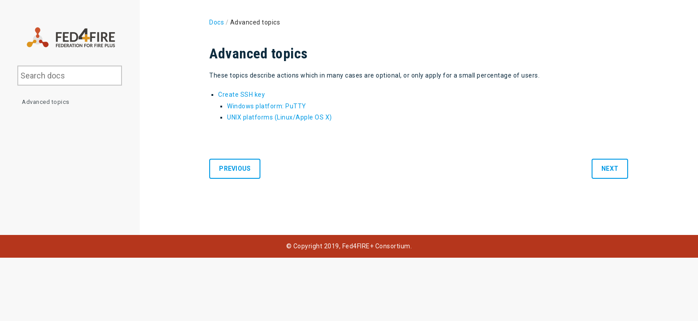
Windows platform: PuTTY (266, 106)
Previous (235, 168)
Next (609, 168)
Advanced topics (45, 102)
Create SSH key (241, 94)
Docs (216, 22)
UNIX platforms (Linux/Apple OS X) (279, 117)
